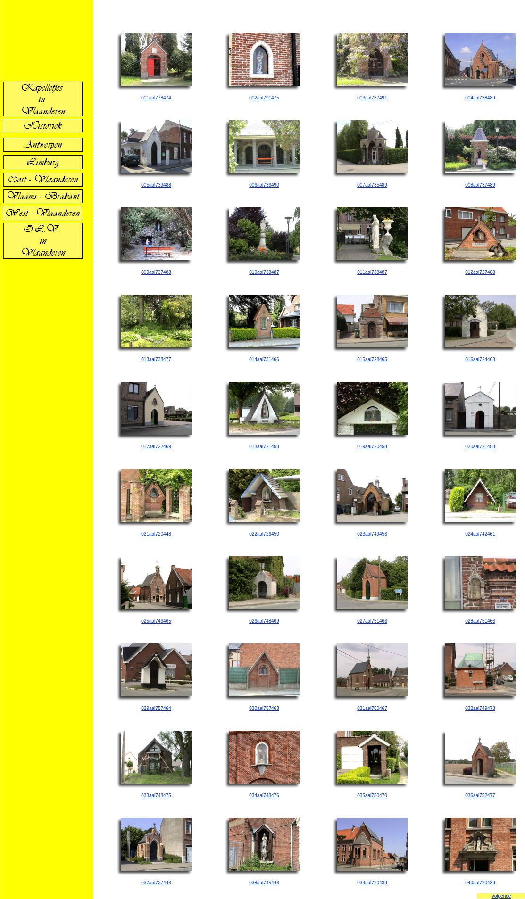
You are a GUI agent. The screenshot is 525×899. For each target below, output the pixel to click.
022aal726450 (264, 533)
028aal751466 (480, 621)
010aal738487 (264, 272)
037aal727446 (156, 882)
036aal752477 (480, 795)
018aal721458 (264, 446)
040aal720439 (480, 882)
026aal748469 (264, 621)
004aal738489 (480, 97)
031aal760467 (372, 708)
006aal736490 (264, 185)
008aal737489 (480, 185)
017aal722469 (156, 446)
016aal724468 (480, 359)
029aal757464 (156, 708)
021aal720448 (156, 533)
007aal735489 (372, 185)
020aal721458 (480, 446)
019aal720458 (372, 446)
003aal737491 (372, 97)
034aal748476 (264, 795)
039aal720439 (372, 882)
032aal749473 (480, 708)
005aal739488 (156, 185)
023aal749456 (372, 533)
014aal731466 (264, 359)
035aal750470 (372, 795)
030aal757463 (264, 708)
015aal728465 (372, 359)
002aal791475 (264, 97)
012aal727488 (480, 272)
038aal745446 (264, 882)
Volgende (501, 896)
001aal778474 (156, 97)
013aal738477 (156, 359)
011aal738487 (372, 272)
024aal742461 (480, 533)
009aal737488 (156, 272)
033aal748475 (156, 795)
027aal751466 (372, 621)
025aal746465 (156, 621)
